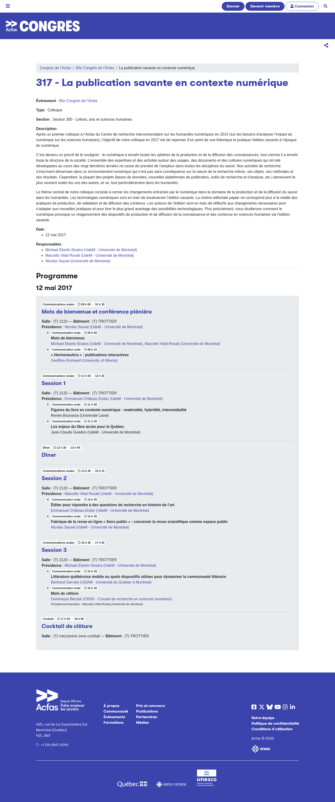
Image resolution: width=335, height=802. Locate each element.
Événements (114, 717)
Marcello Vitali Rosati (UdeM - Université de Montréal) (89, 255)
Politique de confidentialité (275, 723)
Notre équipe (262, 718)
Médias (142, 722)
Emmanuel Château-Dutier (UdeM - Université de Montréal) (114, 399)
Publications (147, 711)
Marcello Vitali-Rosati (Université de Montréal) (182, 344)
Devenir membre (265, 6)
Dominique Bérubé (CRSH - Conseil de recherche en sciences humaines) (111, 599)
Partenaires (146, 717)
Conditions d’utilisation (272, 729)
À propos (111, 706)
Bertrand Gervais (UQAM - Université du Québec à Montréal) (101, 582)
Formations (114, 722)
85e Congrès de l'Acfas (95, 68)
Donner (233, 6)
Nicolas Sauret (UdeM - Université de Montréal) (104, 327)
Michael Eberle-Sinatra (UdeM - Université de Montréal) (91, 250)
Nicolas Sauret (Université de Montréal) (77, 261)
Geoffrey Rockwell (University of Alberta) (84, 360)
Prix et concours (150, 706)
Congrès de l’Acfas (55, 68)
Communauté (116, 711)
